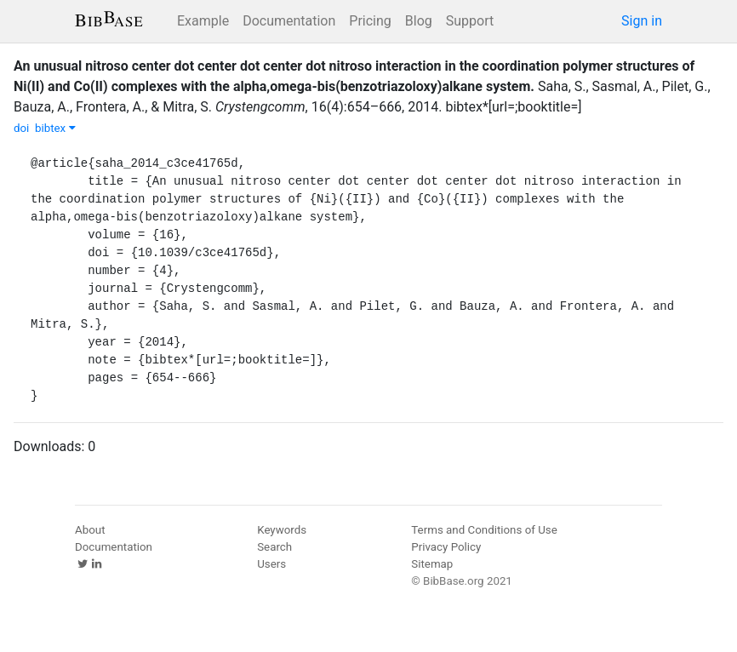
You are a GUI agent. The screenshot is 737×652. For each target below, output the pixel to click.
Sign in (641, 21)
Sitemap (432, 564)
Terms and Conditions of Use (484, 529)
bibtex (55, 128)
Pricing (370, 21)
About (90, 529)
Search (274, 546)
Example (203, 21)
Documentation (289, 21)
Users (271, 564)
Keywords (281, 529)
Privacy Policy (446, 546)
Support (470, 21)
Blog (418, 21)
